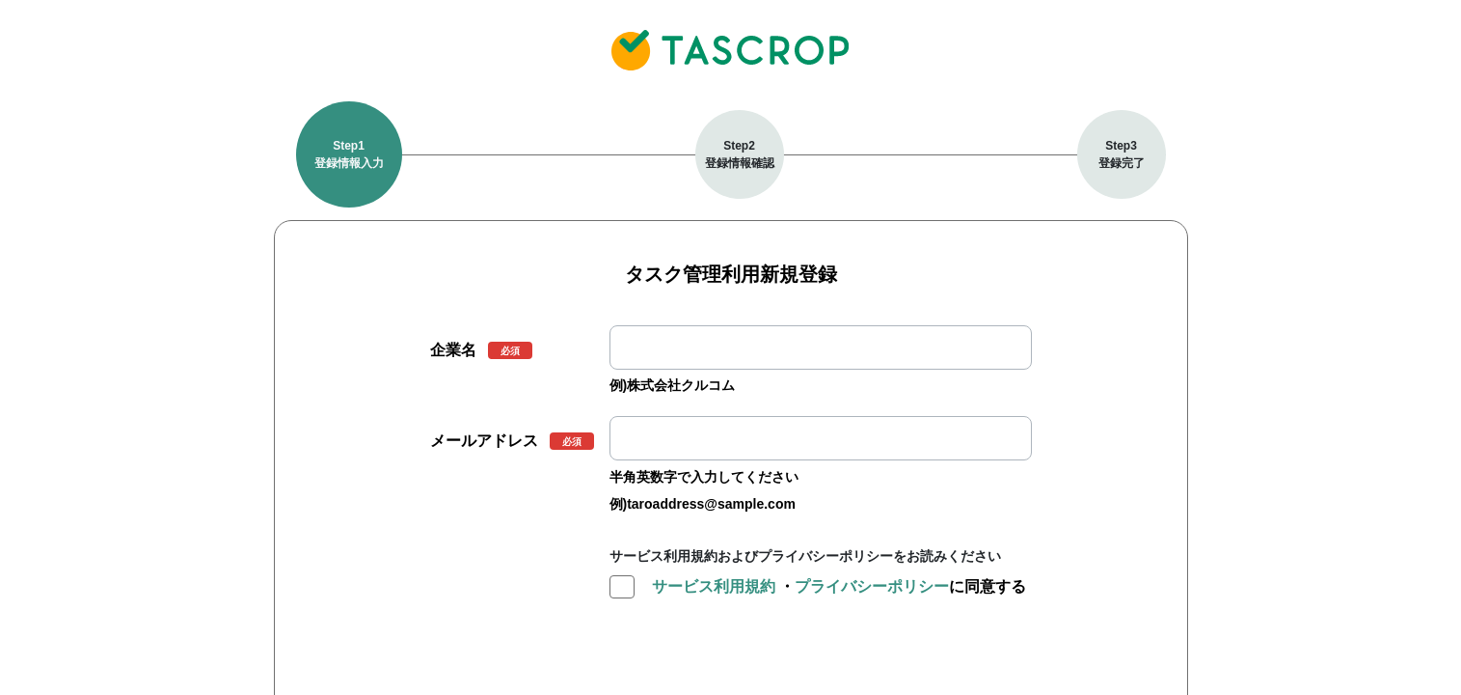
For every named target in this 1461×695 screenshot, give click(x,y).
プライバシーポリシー (872, 586)
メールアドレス (484, 440)
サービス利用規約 (713, 586)
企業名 (453, 350)
